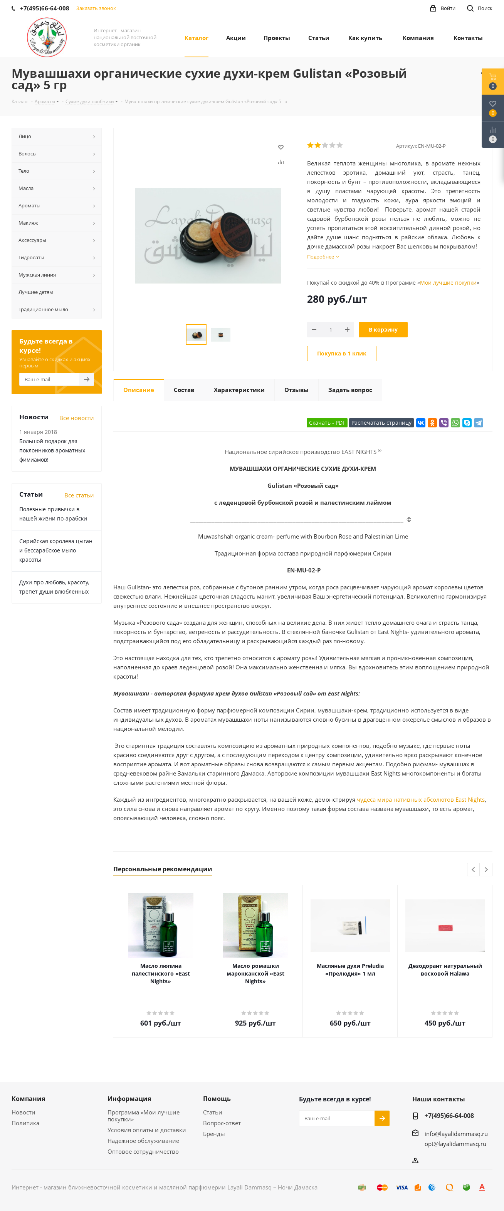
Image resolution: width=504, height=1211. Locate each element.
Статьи (212, 1112)
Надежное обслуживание (143, 1140)
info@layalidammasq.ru (456, 1134)
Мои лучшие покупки (448, 282)
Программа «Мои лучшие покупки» (144, 1115)
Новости (23, 1112)
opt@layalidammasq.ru (455, 1144)
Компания (28, 1098)
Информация (129, 1098)
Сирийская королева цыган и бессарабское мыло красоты (55, 550)
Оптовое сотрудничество (143, 1151)
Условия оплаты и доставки (147, 1130)
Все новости (76, 418)
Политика (25, 1123)
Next (486, 870)
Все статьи (79, 495)
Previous (473, 870)
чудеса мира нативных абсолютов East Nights (421, 799)
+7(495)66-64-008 (449, 1115)
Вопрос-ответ (222, 1123)
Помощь (217, 1098)
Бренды (214, 1134)
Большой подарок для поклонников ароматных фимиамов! (52, 450)
